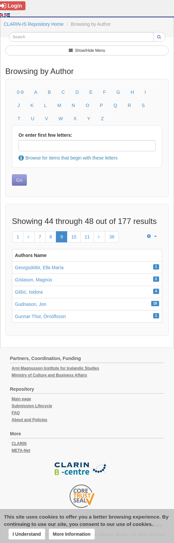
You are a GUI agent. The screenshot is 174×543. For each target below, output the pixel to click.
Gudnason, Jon (30, 304)
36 (111, 236)
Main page (21, 399)
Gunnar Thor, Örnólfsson (40, 316)
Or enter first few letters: (45, 135)
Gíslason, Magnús (33, 279)
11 (87, 236)
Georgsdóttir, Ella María (39, 267)
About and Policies (29, 419)
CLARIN (19, 443)
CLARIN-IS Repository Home (34, 24)
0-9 (20, 92)
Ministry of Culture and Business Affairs (49, 375)
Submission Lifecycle (32, 406)
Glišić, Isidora (29, 292)
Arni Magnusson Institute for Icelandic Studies (55, 368)
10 (73, 236)
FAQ (16, 413)
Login (11, 6)
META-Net (21, 450)
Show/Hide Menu (87, 50)
